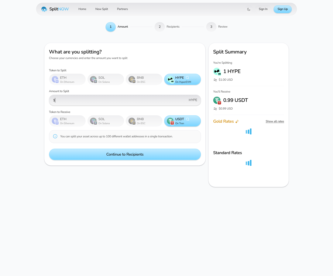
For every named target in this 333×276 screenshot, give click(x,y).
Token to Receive (59, 112)
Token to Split (57, 70)
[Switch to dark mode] (249, 9)
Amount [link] (122, 27)
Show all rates (275, 121)
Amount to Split (59, 91)
